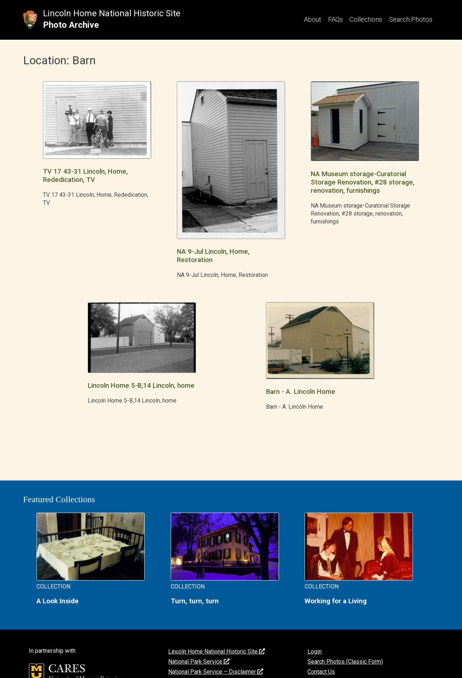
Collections (365, 19)
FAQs (335, 19)
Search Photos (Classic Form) (345, 661)
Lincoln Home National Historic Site (111, 13)
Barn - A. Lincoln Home (300, 392)
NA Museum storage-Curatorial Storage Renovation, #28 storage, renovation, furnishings (362, 182)
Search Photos (410, 19)
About (312, 19)
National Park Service (199, 661)
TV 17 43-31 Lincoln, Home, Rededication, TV (85, 176)
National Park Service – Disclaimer (215, 671)
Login (315, 651)
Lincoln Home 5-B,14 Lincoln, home (141, 386)
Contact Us (321, 671)
